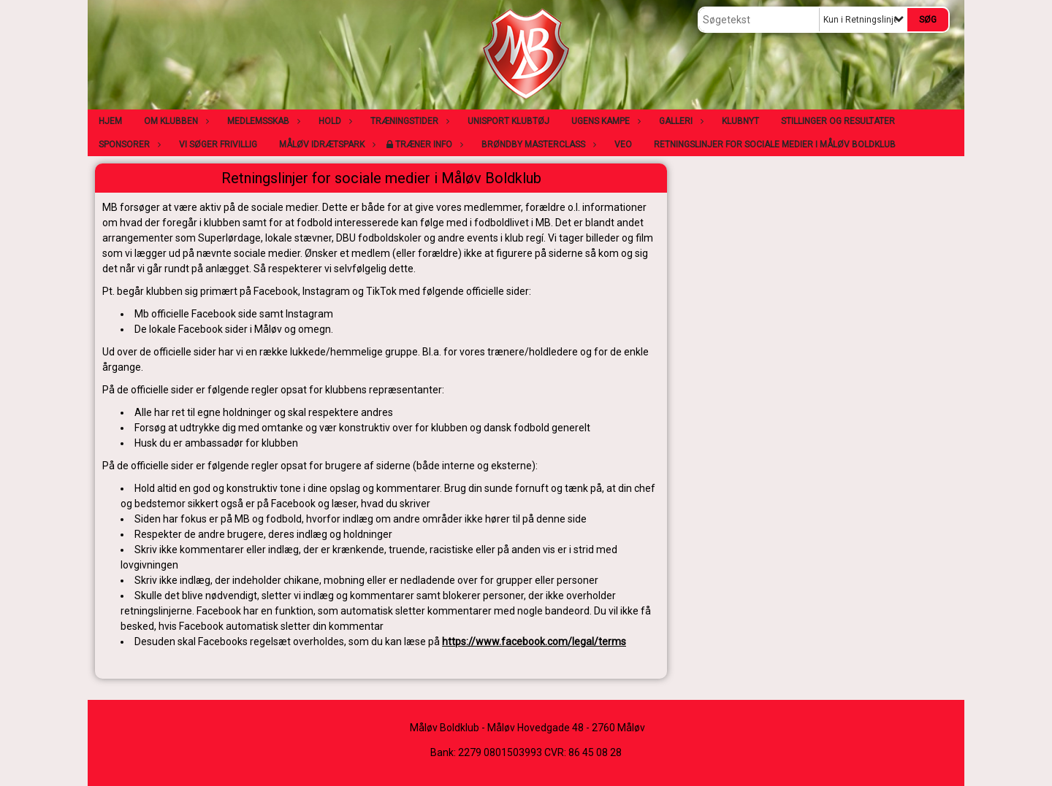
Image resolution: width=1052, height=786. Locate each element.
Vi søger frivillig (218, 144)
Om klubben (174, 121)
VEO (623, 144)
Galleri (679, 121)
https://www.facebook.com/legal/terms (534, 641)
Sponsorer (128, 144)
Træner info (427, 144)
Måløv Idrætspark (325, 144)
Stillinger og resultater (838, 121)
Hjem (110, 121)
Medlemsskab (262, 121)
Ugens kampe (604, 121)
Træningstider (408, 121)
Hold (333, 121)
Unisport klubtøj (508, 121)
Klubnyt (740, 121)
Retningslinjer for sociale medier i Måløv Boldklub (775, 144)
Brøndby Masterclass (536, 144)
